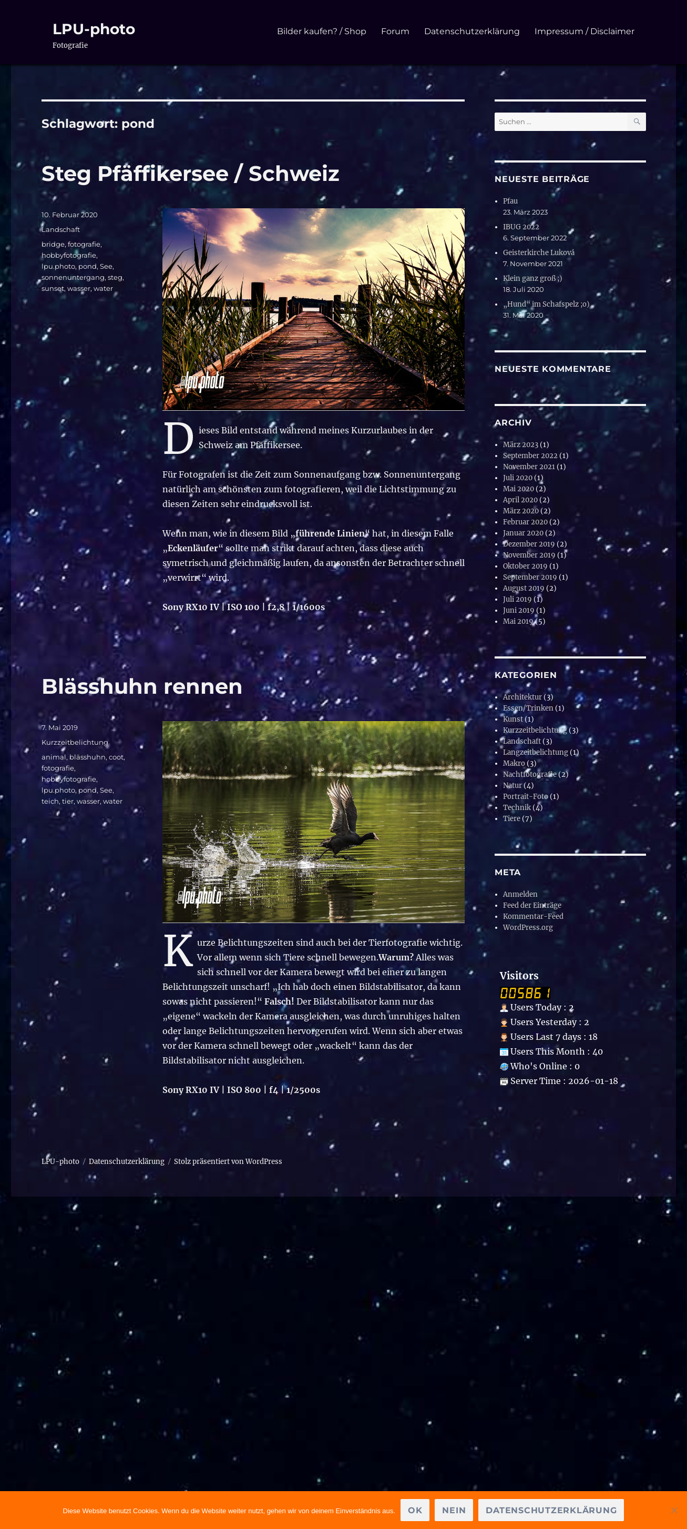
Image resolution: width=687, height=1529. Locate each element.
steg (115, 277)
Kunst (513, 719)
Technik (517, 807)
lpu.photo (58, 266)
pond (87, 266)
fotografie (84, 244)
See (106, 266)
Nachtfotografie (530, 774)
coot (116, 757)
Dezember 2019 (529, 544)
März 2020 (521, 511)
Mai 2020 (518, 488)
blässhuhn (87, 757)
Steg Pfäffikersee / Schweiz (191, 173)
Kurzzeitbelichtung (75, 742)
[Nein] (674, 1510)
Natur (512, 785)
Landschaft (61, 229)
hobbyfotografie (69, 255)
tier (68, 801)
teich (50, 801)
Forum (395, 31)
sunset (53, 288)
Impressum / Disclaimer (584, 31)
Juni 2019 (519, 610)
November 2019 (529, 555)
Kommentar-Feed (533, 916)
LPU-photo (94, 29)
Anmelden (520, 894)
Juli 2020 (517, 477)
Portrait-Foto (525, 796)
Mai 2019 (518, 621)
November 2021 (529, 466)
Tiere (511, 818)
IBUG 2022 (521, 226)
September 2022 (530, 455)
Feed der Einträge (532, 905)
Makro (514, 763)
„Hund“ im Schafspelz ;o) (546, 304)
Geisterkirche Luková (539, 252)
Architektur (522, 697)
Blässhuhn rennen (142, 686)
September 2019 (530, 577)
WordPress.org (528, 927)
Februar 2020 (525, 522)
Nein (454, 1510)
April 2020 (520, 499)
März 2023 (520, 444)
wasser (78, 288)
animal (54, 757)
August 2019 (524, 588)
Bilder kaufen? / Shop (321, 31)
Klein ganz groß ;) (532, 278)
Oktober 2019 (525, 566)
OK (415, 1510)
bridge (53, 244)
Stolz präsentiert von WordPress (228, 1161)
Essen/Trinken (528, 708)
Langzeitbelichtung (535, 752)
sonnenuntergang (73, 277)
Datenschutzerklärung (472, 31)
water (103, 288)
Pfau (510, 201)
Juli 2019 (517, 599)
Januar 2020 (523, 533)
